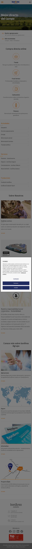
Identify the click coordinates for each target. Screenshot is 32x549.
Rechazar (16, 283)
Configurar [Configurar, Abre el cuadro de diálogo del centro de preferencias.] (16, 278)
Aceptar (16, 287)
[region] (16, 274)
